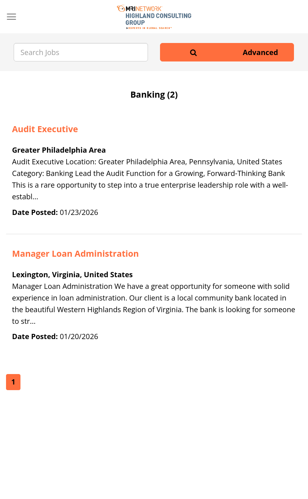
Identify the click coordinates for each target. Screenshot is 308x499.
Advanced (260, 52)
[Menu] (11, 16)
